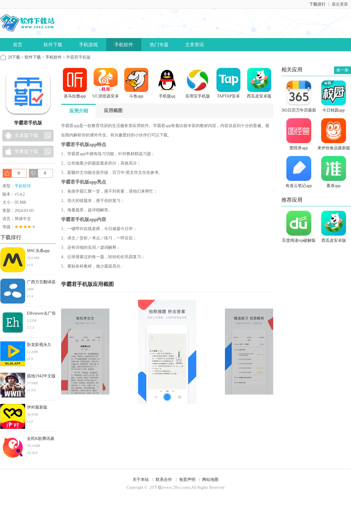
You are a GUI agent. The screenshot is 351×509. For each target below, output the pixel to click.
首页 (17, 44)
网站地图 (210, 479)
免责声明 (187, 479)
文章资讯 (194, 44)
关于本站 (141, 479)
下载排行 (317, 4)
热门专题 (159, 44)
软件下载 (53, 44)
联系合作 (164, 479)
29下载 (14, 57)
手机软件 (123, 44)
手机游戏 (88, 44)
